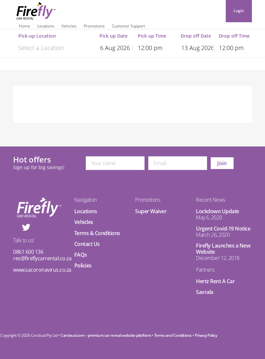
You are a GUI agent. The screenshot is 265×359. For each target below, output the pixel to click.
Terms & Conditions (97, 233)
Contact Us (87, 244)
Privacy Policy (206, 335)
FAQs (80, 254)
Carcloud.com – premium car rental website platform (106, 335)
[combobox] (51, 47)
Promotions (94, 26)
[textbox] (51, 48)
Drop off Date (196, 36)
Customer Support (128, 26)
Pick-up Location (37, 36)
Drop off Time (234, 36)
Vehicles (69, 26)
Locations (45, 26)
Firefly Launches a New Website (223, 248)
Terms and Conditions (173, 335)
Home (24, 26)
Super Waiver (151, 211)
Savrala (204, 292)
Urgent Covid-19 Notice (223, 228)
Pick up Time (152, 36)
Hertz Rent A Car (215, 281)
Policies (83, 265)
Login (239, 10)
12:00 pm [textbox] (150, 48)
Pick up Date (113, 36)
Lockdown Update (217, 211)
